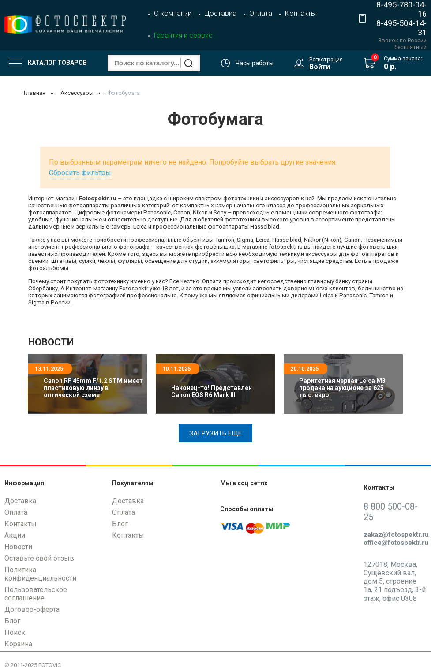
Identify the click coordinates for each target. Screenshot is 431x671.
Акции (14, 535)
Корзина (18, 644)
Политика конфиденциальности (40, 574)
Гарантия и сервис (183, 35)
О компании (172, 13)
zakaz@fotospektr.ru (396, 535)
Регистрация (326, 59)
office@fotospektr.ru (396, 543)
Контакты (300, 13)
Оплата (260, 13)
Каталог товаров (48, 63)
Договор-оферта (32, 609)
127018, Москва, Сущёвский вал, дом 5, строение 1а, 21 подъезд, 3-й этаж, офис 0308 (395, 581)
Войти (319, 67)
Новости (18, 547)
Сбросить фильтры (80, 173)
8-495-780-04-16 (401, 9)
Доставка (220, 13)
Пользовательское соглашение (35, 593)
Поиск (14, 632)
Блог (12, 621)
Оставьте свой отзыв (39, 558)
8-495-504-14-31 (401, 28)
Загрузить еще (215, 433)
